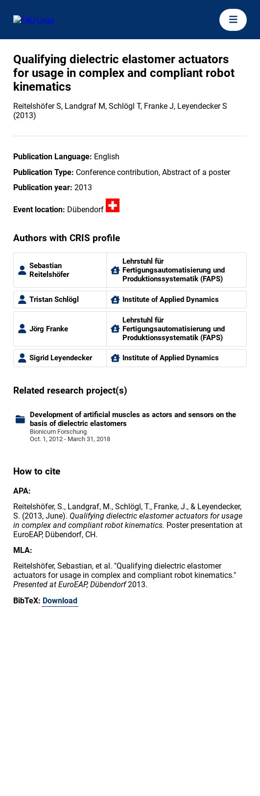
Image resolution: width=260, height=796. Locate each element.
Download (60, 600)
